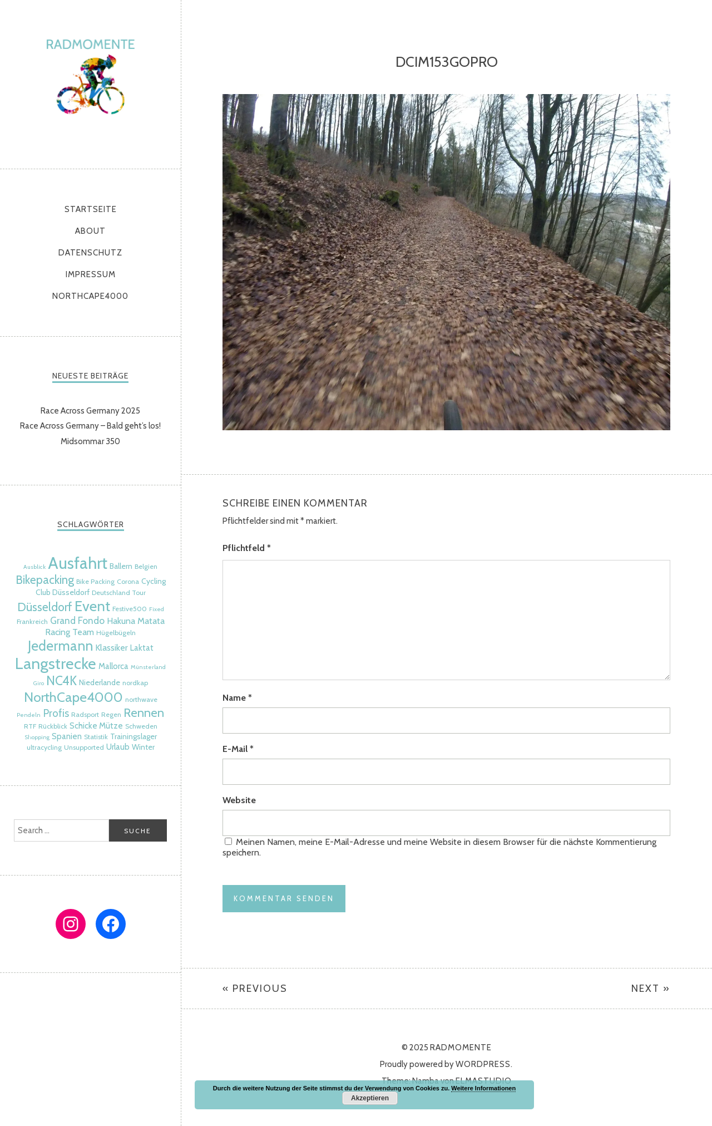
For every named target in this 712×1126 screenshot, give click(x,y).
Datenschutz (90, 253)
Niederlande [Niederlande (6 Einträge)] (99, 682)
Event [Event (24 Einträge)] (92, 605)
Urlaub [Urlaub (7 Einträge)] (118, 747)
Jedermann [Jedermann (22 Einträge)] (60, 645)
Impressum (91, 274)
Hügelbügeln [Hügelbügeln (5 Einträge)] (116, 632)
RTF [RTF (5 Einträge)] (30, 726)
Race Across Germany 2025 (90, 411)
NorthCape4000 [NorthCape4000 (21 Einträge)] (73, 697)
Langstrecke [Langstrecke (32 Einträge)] (55, 663)
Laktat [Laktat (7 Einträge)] (142, 648)
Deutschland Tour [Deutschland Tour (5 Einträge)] (119, 592)
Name (237, 697)
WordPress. (484, 1064)
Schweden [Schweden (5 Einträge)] (141, 726)
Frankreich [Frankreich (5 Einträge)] (32, 621)
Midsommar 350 (90, 441)
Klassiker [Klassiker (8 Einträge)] (111, 647)
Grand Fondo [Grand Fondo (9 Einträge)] (77, 620)
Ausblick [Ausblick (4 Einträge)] (34, 567)
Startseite (91, 209)
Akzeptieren (370, 1098)
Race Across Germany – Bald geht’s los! (90, 426)
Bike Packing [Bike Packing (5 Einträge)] (95, 581)
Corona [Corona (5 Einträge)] (128, 581)
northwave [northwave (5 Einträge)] (141, 699)
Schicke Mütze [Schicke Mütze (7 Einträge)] (96, 726)
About (90, 231)
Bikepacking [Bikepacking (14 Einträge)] (45, 580)
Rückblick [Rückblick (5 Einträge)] (52, 726)
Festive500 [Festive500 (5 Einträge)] (129, 608)
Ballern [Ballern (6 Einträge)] (121, 566)
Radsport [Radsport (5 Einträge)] (85, 714)
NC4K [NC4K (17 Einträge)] (61, 681)
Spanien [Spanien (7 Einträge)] (67, 736)
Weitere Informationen (483, 1088)
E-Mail (238, 749)
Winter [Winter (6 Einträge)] (143, 747)
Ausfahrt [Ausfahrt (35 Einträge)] (77, 563)
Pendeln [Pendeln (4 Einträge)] (29, 715)
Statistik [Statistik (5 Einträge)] (96, 736)
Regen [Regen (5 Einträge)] (111, 714)
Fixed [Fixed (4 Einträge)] (156, 609)
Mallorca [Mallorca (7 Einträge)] (113, 666)
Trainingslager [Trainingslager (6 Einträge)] (133, 736)
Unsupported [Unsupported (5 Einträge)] (84, 747)
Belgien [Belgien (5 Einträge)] (146, 566)
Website (239, 800)
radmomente (90, 81)
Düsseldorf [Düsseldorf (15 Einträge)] (44, 606)
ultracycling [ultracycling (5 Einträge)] (44, 747)
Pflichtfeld (246, 548)
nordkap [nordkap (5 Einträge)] (135, 682)
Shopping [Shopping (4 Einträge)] (37, 737)
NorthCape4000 (90, 296)
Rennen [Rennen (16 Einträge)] (143, 712)
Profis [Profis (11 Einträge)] (56, 713)
